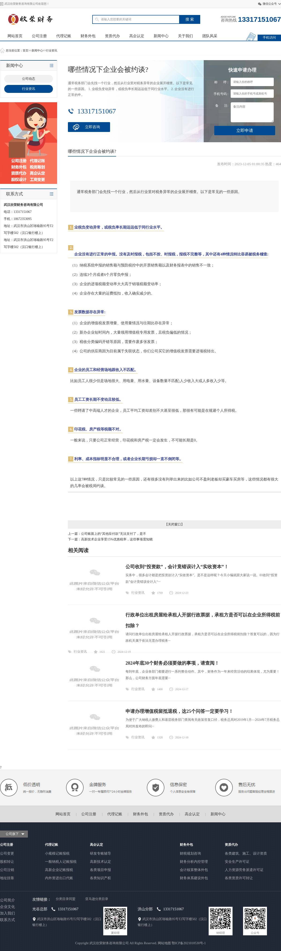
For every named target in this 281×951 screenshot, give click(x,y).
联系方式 (7, 920)
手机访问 (269, 37)
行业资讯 (51, 50)
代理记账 (63, 36)
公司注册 (39, 36)
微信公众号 (270, 3)
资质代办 (112, 36)
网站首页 (14, 36)
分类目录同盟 (65, 899)
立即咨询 (92, 127)
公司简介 (7, 900)
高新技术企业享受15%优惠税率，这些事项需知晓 (117, 539)
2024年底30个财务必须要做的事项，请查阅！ (172, 663)
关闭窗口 (174, 524)
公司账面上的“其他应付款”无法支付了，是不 (113, 534)
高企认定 (136, 36)
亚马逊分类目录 (96, 899)
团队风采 (209, 36)
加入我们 (7, 913)
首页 (25, 50)
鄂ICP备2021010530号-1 (189, 943)
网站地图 (164, 943)
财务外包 (88, 36)
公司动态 (28, 78)
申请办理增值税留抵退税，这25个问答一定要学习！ (179, 711)
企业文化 (7, 907)
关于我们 (185, 36)
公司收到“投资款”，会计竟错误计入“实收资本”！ (177, 566)
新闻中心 (161, 36)
